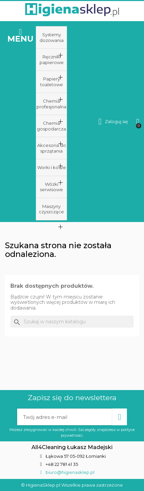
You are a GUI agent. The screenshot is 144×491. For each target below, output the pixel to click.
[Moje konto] (113, 121)
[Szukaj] (72, 322)
